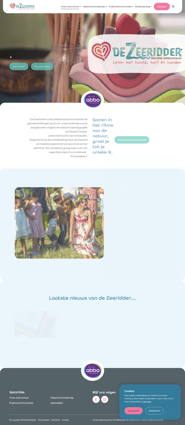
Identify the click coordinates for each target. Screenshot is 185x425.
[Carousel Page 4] (181, 58)
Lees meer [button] (147, 402)
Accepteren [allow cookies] (133, 410)
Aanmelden (57, 402)
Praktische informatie (21, 402)
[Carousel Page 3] (181, 55)
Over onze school (19, 397)
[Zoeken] (173, 7)
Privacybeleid (43, 420)
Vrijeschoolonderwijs (62, 397)
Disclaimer (55, 420)
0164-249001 (141, 420)
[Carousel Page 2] (181, 52)
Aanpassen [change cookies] (154, 410)
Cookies (65, 420)
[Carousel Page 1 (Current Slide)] (181, 49)
